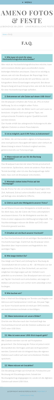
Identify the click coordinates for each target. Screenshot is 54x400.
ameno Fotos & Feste (27, 16)
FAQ (32, 395)
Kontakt (42, 391)
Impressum (24, 395)
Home (5, 34)
